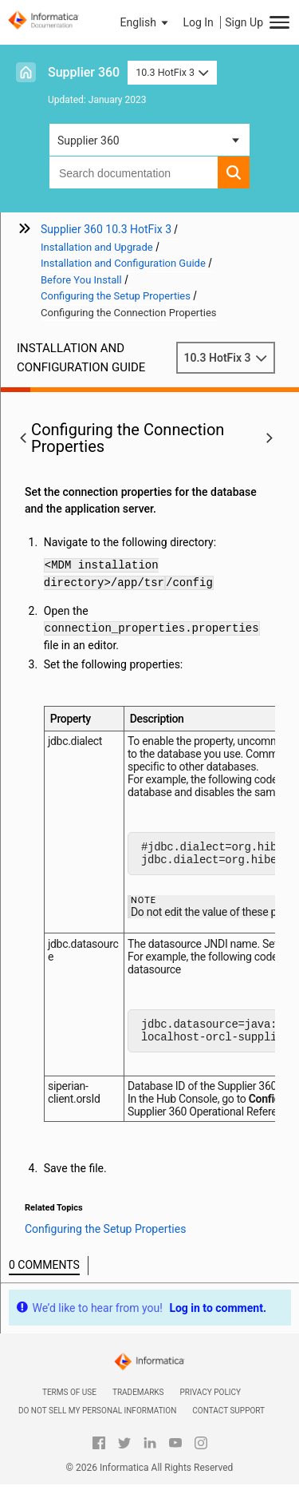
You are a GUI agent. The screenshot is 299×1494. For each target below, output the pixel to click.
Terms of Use (69, 1401)
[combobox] (133, 172)
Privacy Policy (210, 1401)
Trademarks (138, 1401)
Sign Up (244, 22)
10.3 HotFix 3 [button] (172, 72)
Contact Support (228, 1420)
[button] (145, 22)
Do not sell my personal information (97, 1420)
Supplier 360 (84, 72)
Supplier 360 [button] (88, 140)
